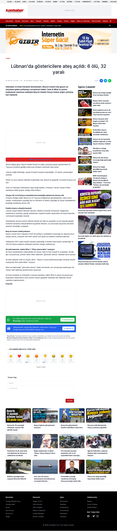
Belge (8, 517)
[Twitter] (94, 516)
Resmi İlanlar (96, 21)
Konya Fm (9, 514)
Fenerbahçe (64, 511)
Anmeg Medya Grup (13, 502)
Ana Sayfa (9, 21)
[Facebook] (88, 516)
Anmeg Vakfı (10, 505)
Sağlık (73, 21)
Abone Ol (68, 328)
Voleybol (63, 517)
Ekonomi (25, 21)
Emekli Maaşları (38, 514)
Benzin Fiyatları (38, 517)
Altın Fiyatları (37, 508)
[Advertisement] (69, 10)
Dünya (66, 21)
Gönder (70, 401)
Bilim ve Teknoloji (83, 21)
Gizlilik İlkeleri (92, 508)
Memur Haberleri (39, 511)
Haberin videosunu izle (41, 160)
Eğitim (53, 21)
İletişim (105, 21)
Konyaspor (64, 502)
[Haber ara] (109, 26)
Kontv (8, 508)
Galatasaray (64, 508)
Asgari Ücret (37, 502)
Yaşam (59, 21)
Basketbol (63, 514)
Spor (32, 21)
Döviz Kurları (37, 505)
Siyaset (38, 21)
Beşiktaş (63, 505)
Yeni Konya (10, 511)
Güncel (17, 21)
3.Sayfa (46, 21)
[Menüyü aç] (110, 21)
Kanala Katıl (67, 320)
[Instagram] (97, 516)
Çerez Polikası (92, 505)
